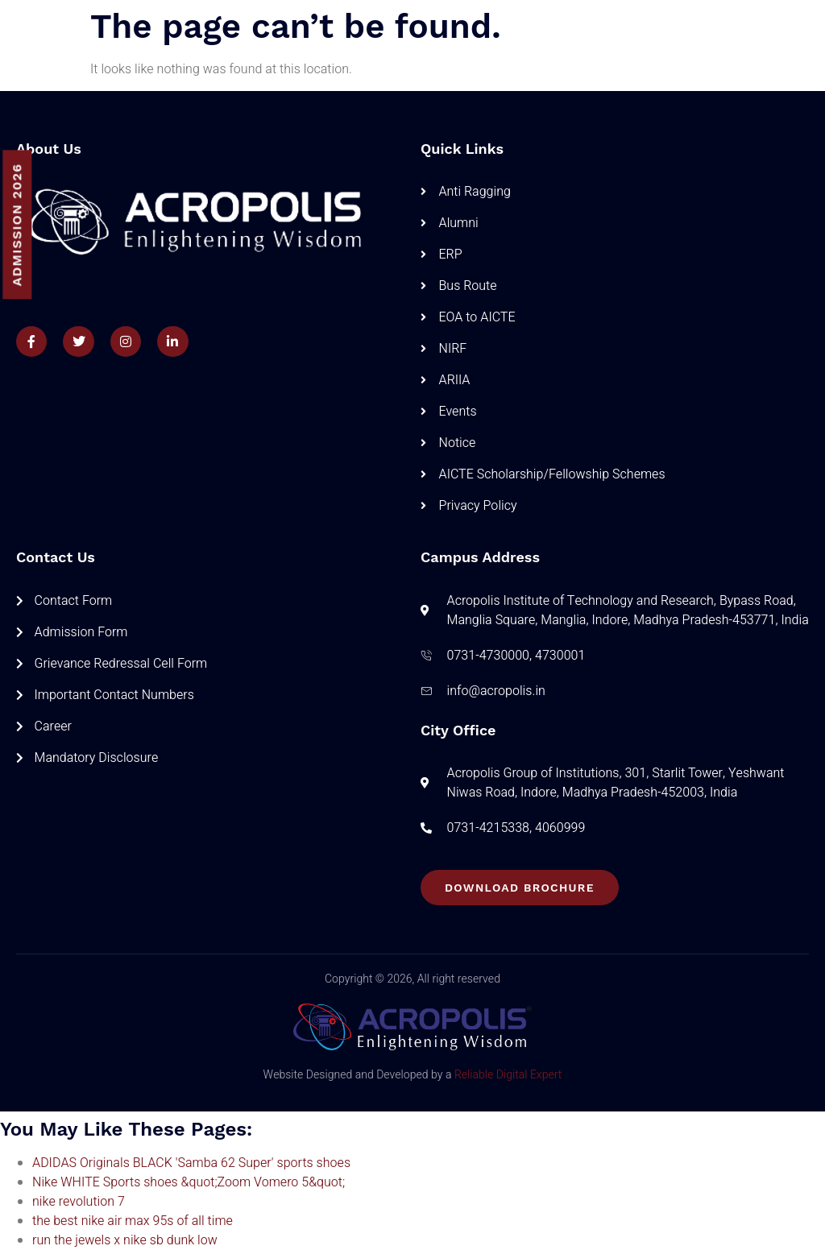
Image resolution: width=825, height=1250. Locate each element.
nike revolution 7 (78, 1201)
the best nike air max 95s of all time (132, 1221)
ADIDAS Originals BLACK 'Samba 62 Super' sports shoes (191, 1163)
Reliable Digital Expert (508, 1074)
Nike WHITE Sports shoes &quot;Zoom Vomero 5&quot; (188, 1182)
